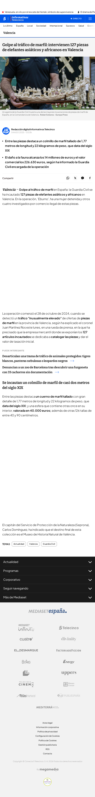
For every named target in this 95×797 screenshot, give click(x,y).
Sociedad (41, 26)
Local (30, 26)
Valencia (33, 544)
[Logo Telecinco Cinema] (26, 684)
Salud (81, 26)
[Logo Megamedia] (49, 769)
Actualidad (19, 544)
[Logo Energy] (68, 662)
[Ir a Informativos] (19, 19)
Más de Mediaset (47, 597)
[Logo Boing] (26, 662)
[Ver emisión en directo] (76, 18)
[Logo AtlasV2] (26, 695)
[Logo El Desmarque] (26, 650)
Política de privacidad (47, 731)
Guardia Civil (49, 544)
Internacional (56, 26)
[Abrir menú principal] (90, 18)
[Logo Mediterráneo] (47, 707)
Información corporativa (47, 727)
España (19, 26)
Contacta (47, 753)
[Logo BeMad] (26, 673)
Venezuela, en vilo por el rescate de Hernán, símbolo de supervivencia (39, 12)
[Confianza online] (47, 785)
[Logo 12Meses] (68, 684)
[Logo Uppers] (68, 673)
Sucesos (70, 26)
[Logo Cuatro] (26, 639)
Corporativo (47, 580)
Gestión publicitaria (47, 745)
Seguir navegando (47, 588)
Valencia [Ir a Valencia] (9, 33)
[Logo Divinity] (68, 639)
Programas (47, 571)
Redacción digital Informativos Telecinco (33, 129)
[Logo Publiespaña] (68, 696)
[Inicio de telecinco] (4, 18)
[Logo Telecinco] (69, 628)
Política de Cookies (48, 740)
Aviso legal (47, 723)
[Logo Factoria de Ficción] (68, 650)
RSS (48, 749)
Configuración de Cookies (47, 736)
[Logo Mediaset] (47, 613)
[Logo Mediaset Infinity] (26, 628)
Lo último (8, 26)
